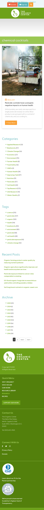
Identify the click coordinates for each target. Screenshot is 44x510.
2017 (8, 330)
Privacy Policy (7, 450)
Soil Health (11, 185)
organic (10, 219)
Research (6, 393)
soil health (11, 236)
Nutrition (10, 178)
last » (29, 339)
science (10, 212)
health (9, 223)
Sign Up (23, 4)
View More (11, 123)
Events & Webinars (21, 2)
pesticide (10, 233)
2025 (9, 303)
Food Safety (11, 165)
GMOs (9, 168)
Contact (33, 2)
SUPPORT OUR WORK (11, 403)
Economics (11, 155)
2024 (9, 306)
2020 (9, 320)
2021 (8, 316)
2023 (9, 310)
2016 (8, 333)
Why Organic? (8, 382)
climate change (13, 243)
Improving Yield (12, 175)
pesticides (11, 216)
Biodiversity (11, 148)
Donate (12, 4)
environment (11, 229)
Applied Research (13, 144)
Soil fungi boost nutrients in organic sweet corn (21, 287)
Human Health (12, 171)
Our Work (6, 388)
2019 (8, 323)
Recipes (5, 396)
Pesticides (11, 182)
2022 (9, 313)
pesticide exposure (14, 239)
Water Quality (12, 195)
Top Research (12, 188)
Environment (11, 158)
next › (22, 339)
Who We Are (7, 385)
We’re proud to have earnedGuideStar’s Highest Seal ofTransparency (12, 501)
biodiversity (11, 226)
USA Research (12, 192)
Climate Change (13, 151)
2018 (8, 327)
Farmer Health (12, 161)
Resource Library (9, 390)
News (10, 2)
